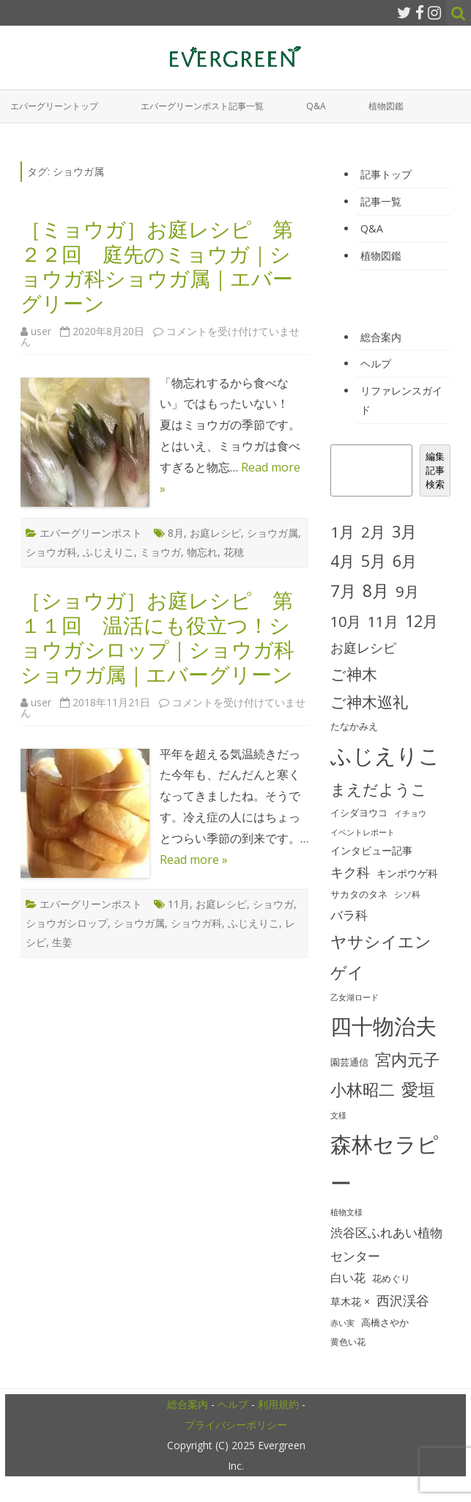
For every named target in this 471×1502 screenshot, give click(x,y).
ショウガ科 (51, 552)
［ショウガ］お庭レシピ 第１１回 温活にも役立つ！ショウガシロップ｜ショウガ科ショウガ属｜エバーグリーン (157, 637)
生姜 (62, 942)
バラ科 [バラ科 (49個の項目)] (349, 914)
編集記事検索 (435, 470)
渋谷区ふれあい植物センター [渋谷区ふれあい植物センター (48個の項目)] (386, 1244)
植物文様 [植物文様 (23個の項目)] (346, 1211)
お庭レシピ (215, 533)
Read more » (194, 859)
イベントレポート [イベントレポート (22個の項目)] (362, 832)
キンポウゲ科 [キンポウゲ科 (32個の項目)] (407, 873)
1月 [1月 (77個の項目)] (342, 531)
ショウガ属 (272, 533)
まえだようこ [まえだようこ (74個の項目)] (378, 789)
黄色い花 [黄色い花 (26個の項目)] (348, 1342)
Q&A (316, 106)
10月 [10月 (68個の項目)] (345, 621)
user (41, 331)
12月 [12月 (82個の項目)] (421, 620)
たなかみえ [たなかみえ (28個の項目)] (354, 726)
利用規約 (278, 1404)
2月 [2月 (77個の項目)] (373, 531)
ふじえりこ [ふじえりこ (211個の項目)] (385, 755)
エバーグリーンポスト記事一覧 (202, 106)
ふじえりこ (108, 552)
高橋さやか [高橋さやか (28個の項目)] (385, 1322)
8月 (176, 533)
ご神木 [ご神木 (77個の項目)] (353, 674)
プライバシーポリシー (236, 1425)
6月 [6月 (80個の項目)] (405, 560)
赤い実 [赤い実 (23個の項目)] (342, 1322)
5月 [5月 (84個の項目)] (373, 560)
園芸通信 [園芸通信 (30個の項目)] (349, 1062)
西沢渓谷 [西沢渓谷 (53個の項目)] (403, 1300)
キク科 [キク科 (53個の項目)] (350, 872)
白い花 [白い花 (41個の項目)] (348, 1278)
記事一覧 (380, 201)
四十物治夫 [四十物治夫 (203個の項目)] (383, 1025)
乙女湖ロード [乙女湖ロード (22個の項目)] (354, 997)
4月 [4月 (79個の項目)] (342, 561)
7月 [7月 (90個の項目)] (343, 590)
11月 (179, 904)
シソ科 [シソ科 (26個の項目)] (407, 894)
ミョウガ (160, 552)
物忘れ (202, 552)
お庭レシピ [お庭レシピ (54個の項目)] (363, 647)
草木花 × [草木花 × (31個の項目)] (350, 1301)
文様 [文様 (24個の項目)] (338, 1115)
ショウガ (273, 904)
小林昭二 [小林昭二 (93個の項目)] (362, 1089)
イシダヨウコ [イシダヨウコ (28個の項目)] (358, 813)
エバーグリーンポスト (91, 533)
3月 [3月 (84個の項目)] (404, 531)
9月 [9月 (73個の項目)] (407, 591)
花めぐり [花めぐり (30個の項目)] (391, 1278)
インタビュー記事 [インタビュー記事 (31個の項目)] (371, 850)
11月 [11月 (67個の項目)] (383, 621)
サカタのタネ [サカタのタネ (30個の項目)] (358, 894)
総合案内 (380, 337)
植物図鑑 (386, 106)
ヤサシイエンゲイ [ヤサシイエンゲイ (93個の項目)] (380, 956)
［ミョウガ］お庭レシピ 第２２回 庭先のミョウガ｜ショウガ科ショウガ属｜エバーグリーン (157, 266)
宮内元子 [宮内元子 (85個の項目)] (407, 1059)
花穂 (233, 552)
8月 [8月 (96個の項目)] (376, 590)
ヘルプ (375, 363)
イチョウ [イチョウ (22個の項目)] (410, 813)
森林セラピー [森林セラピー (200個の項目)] (384, 1163)
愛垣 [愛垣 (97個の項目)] (418, 1089)
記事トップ (386, 174)
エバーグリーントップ (54, 106)
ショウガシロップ (67, 923)
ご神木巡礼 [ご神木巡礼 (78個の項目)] (369, 702)
